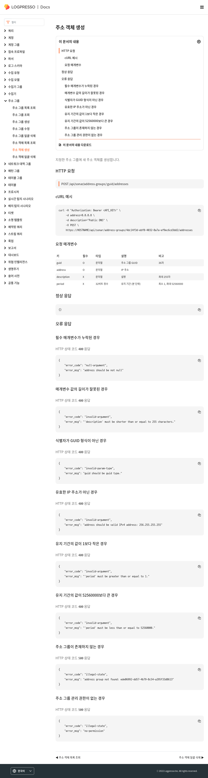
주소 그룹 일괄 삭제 (24, 136)
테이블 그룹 (15, 178)
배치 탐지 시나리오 (19, 206)
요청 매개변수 (73, 65)
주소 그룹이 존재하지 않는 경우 (83, 128)
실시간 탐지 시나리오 (21, 199)
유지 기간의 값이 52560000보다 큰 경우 (89, 121)
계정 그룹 (14, 44)
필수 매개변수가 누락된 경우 (82, 86)
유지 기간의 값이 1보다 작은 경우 (84, 114)
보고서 (12, 248)
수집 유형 (14, 72)
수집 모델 (14, 79)
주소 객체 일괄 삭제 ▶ (191, 757)
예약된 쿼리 (15, 227)
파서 (11, 58)
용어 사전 (14, 276)
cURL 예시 (71, 58)
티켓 (11, 213)
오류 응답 (67, 79)
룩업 (11, 241)
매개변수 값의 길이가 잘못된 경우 (85, 93)
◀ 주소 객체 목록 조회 (68, 757)
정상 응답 (67, 72)
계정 (11, 37)
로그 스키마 (15, 65)
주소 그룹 (14, 101)
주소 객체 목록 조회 (24, 143)
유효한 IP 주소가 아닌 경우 (80, 107)
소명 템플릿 (15, 220)
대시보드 (13, 255)
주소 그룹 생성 (21, 122)
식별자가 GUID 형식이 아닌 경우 (84, 100)
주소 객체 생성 (21, 150)
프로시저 (13, 192)
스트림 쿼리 (15, 234)
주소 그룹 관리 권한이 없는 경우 (83, 135)
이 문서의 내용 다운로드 (77, 145)
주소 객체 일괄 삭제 (24, 157)
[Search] (28, 22)
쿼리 (11, 30)
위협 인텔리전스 (18, 262)
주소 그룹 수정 (21, 129)
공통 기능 (14, 283)
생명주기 (13, 269)
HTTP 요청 (68, 51)
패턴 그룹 (14, 171)
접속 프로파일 (16, 51)
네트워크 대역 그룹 (19, 164)
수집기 (12, 94)
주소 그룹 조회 (21, 115)
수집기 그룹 (15, 86)
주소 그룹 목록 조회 (24, 108)
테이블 (12, 185)
